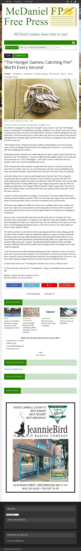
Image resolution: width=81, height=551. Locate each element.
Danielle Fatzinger (41, 74)
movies (63, 74)
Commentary (28, 74)
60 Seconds (27, 318)
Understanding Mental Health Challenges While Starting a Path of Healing (30, 327)
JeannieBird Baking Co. (15, 345)
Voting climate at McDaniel (67, 322)
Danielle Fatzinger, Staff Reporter (24, 125)
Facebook (17, 1)
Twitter (8, 1)
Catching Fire (17, 74)
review (70, 74)
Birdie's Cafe (11, 343)
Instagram (28, 1)
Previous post (33, 294)
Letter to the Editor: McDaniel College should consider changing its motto (12, 324)
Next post (50, 294)
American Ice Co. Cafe (15, 340)
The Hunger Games (11, 77)
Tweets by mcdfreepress (13, 368)
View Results (40, 354)
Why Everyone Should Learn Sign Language (48, 323)
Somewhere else (13, 348)
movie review (54, 74)
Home (6, 318)
